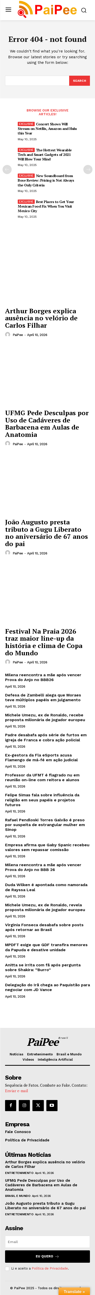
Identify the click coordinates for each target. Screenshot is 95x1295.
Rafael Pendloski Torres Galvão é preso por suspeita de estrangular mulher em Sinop (45, 825)
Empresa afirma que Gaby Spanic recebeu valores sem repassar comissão (47, 847)
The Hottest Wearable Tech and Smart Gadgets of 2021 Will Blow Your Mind (45, 154)
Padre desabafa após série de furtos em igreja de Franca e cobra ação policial (46, 737)
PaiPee (18, 335)
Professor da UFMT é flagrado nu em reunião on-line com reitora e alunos (42, 777)
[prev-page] (7, 169)
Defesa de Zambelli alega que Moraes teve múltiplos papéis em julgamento (43, 697)
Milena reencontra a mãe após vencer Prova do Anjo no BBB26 (43, 677)
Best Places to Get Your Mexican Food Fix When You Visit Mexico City (46, 206)
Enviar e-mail (16, 1090)
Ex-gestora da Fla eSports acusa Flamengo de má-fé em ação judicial (41, 757)
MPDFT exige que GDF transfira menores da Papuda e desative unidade (46, 947)
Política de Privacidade (50, 1268)
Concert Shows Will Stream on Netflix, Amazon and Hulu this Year (47, 128)
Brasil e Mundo (17, 1196)
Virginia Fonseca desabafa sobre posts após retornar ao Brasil (44, 927)
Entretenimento (19, 1173)
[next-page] (87, 169)
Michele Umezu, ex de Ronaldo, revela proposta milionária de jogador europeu (45, 907)
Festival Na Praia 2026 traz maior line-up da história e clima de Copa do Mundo (43, 642)
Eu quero (47, 1256)
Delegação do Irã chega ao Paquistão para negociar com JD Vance (47, 987)
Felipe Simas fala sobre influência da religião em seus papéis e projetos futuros (42, 800)
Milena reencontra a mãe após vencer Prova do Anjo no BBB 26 (43, 867)
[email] (47, 1242)
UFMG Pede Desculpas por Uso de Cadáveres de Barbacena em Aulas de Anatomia (47, 423)
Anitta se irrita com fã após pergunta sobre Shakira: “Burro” (43, 967)
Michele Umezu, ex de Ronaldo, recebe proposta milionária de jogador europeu (45, 717)
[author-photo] (8, 334)
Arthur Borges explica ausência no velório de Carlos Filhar (41, 317)
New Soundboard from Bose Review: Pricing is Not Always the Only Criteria (46, 180)
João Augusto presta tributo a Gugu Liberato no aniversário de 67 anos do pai (46, 533)
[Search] (79, 81)
